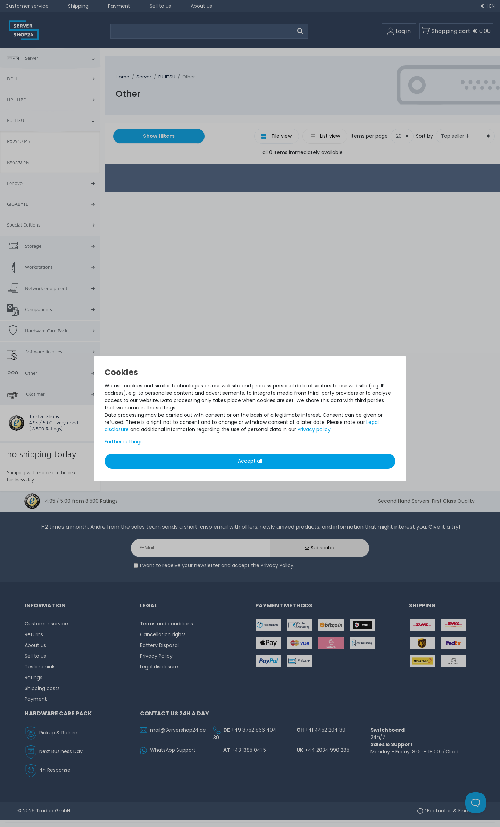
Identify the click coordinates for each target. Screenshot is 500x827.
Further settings (124, 441)
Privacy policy (314, 429)
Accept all (250, 461)
